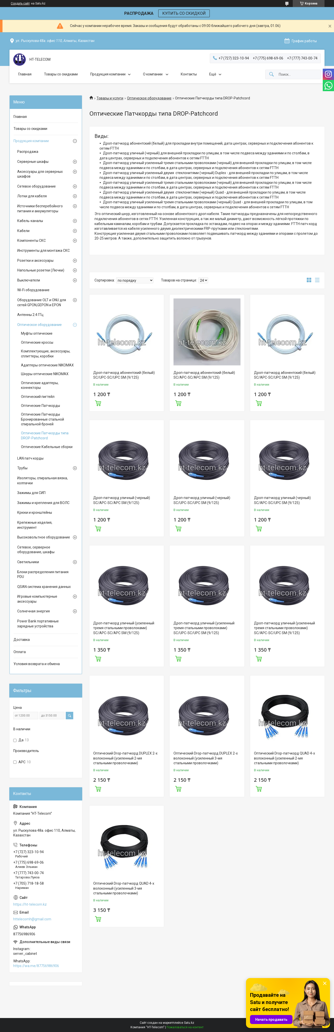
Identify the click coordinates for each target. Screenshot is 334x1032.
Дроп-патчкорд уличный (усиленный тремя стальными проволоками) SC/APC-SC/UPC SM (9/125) (284, 628)
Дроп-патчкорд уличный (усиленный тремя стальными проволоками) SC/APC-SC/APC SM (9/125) (123, 628)
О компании (153, 74)
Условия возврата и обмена (37, 664)
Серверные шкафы (32, 162)
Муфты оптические (36, 333)
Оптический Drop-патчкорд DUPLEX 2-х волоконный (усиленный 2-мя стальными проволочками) (125, 758)
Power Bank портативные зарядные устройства (38, 623)
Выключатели (28, 280)
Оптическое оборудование (149, 98)
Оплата (20, 652)
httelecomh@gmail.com (32, 919)
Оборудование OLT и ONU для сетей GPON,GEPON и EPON (41, 302)
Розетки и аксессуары (35, 260)
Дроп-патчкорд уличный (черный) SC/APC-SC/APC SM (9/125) (121, 500)
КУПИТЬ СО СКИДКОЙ (184, 13)
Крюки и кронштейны (34, 513)
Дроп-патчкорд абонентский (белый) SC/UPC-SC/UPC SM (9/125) (124, 375)
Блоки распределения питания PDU (42, 574)
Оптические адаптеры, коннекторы (39, 385)
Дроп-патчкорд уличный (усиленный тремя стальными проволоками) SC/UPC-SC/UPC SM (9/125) (204, 628)
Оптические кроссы (37, 342)
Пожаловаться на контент (185, 1027)
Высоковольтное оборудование (43, 537)
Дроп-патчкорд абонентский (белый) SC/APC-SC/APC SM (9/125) (204, 375)
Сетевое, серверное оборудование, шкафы (35, 549)
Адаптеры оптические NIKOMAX (47, 365)
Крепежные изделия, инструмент (34, 524)
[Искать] (271, 74)
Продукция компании (108, 74)
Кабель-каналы (30, 221)
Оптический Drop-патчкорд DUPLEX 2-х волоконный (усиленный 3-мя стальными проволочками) (206, 758)
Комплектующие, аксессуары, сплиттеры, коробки (45, 353)
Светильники (28, 562)
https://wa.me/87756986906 (36, 966)
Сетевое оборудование (36, 186)
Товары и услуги (109, 98)
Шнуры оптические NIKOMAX (44, 374)
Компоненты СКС (31, 241)
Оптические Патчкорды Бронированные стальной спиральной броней (42, 419)
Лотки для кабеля (32, 196)
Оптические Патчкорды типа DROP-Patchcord (44, 435)
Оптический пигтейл (37, 397)
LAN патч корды (30, 458)
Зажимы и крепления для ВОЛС (43, 503)
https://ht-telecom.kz (30, 904)
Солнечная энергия (33, 611)
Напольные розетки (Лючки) (40, 270)
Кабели (23, 231)
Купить (98, 402)
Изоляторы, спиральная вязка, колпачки (42, 480)
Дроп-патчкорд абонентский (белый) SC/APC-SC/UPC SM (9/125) (285, 375)
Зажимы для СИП (31, 493)
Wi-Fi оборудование (33, 290)
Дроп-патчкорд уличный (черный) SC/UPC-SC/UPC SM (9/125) (202, 500)
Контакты (189, 74)
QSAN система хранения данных (44, 587)
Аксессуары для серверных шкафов (40, 174)
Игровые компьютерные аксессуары (37, 598)
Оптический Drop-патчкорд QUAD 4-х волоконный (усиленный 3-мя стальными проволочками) (123, 888)
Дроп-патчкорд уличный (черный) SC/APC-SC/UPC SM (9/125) (282, 500)
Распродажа (27, 152)
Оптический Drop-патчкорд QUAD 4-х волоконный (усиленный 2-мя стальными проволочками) (284, 758)
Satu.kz (189, 1023)
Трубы (22, 468)
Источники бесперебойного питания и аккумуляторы (40, 208)
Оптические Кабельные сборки (46, 447)
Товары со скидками (61, 74)
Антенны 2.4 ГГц (30, 315)
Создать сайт (20, 3)
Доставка (22, 640)
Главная (25, 74)
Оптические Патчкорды (40, 406)
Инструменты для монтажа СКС (43, 251)
